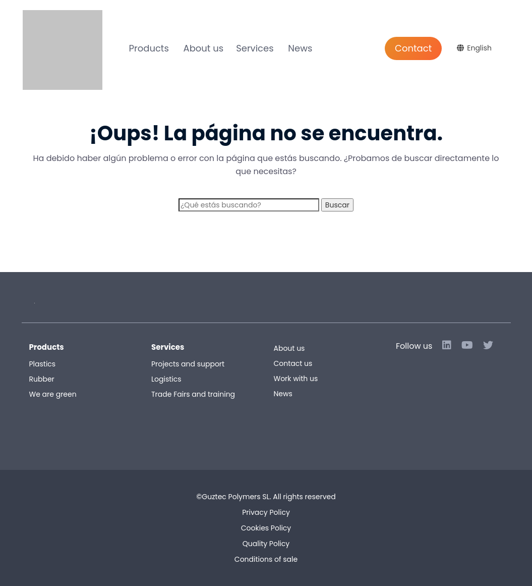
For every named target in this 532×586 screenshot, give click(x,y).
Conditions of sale (266, 559)
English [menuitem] (479, 47)
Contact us (293, 363)
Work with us (296, 379)
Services (254, 48)
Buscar (337, 205)
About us (204, 48)
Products (149, 48)
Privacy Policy (266, 512)
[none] (475, 50)
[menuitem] (475, 48)
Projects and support (187, 364)
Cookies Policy (266, 528)
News (300, 48)
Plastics (42, 364)
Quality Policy (266, 544)
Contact (413, 48)
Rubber (41, 379)
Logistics (166, 379)
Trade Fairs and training (193, 394)
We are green (53, 394)
